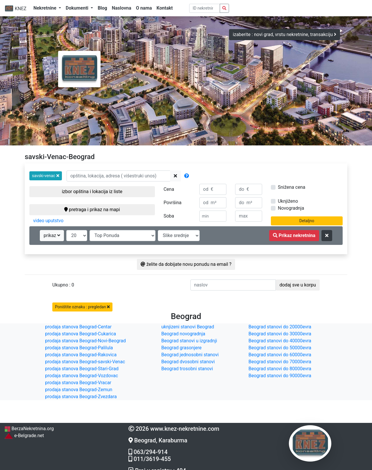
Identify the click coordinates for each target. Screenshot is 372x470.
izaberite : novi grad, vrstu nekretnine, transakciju (284, 34)
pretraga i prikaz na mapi (92, 209)
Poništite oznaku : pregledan (82, 307)
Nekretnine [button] (45, 8)
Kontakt (165, 8)
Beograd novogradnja (183, 334)
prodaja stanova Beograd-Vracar (78, 382)
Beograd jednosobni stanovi (190, 354)
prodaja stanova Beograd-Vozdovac (81, 375)
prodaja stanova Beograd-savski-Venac (85, 361)
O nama (144, 8)
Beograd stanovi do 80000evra (279, 368)
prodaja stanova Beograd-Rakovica (81, 354)
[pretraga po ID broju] (204, 8)
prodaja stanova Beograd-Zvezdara (81, 396)
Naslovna (121, 8)
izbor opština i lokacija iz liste (92, 191)
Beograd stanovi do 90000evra (279, 375)
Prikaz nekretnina (294, 235)
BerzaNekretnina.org (29, 428)
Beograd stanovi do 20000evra (279, 327)
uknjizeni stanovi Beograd (187, 327)
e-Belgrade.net (24, 435)
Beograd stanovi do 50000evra (279, 347)
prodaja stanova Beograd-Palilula (79, 347)
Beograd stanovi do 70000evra (279, 361)
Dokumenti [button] (78, 8)
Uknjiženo (288, 201)
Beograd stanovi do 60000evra (279, 354)
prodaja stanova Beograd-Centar (78, 327)
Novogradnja (291, 208)
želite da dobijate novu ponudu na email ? (186, 264)
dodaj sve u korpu (298, 285)
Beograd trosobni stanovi (187, 368)
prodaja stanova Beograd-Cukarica (80, 334)
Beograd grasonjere (181, 347)
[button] (45, 175)
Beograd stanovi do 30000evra (279, 334)
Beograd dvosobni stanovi (188, 361)
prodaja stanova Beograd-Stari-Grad (82, 368)
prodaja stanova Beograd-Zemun (78, 389)
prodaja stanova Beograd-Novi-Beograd (85, 340)
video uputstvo (48, 220)
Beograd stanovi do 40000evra (279, 340)
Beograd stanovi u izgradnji (189, 340)
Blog (102, 8)
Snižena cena (291, 187)
